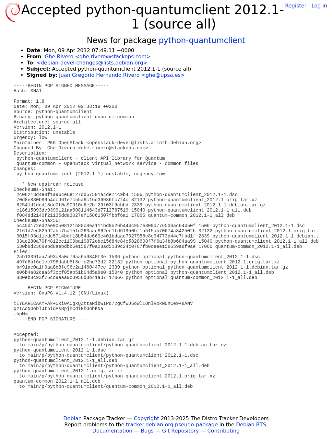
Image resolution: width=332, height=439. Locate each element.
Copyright (146, 418)
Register (295, 6)
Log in (319, 6)
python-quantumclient (202, 40)
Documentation (112, 431)
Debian (72, 418)
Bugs (147, 431)
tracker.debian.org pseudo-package (172, 425)
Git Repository (180, 431)
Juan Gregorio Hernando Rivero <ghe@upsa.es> (122, 75)
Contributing (224, 431)
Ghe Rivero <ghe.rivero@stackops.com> (98, 56)
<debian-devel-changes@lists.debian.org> (92, 63)
